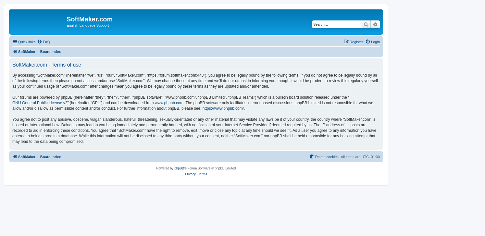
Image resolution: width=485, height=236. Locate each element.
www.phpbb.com (169, 103)
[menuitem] (43, 42)
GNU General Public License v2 (39, 103)
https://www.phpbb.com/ (223, 108)
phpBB (179, 168)
